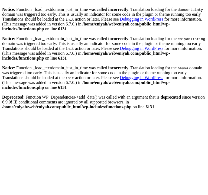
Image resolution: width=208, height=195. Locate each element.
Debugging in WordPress (141, 19)
